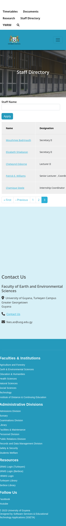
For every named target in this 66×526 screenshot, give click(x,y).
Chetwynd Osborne (16, 164)
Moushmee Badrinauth (18, 140)
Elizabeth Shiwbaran (17, 152)
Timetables (10, 11)
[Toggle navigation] (58, 39)
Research (9, 18)
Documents (30, 11)
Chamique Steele (15, 187)
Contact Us (13, 314)
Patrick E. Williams (16, 175)
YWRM (7, 25)
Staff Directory (30, 18)
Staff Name (9, 102)
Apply (7, 116)
